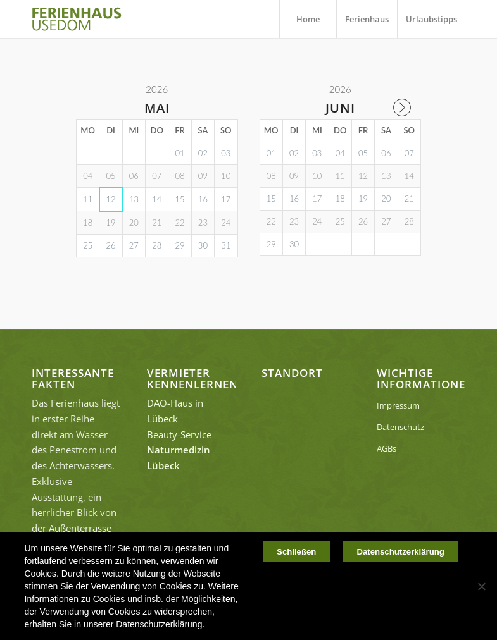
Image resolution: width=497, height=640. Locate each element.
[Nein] (481, 586)
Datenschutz (400, 427)
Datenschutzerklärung (400, 552)
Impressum (398, 405)
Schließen (296, 552)
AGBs (386, 448)
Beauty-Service (179, 434)
